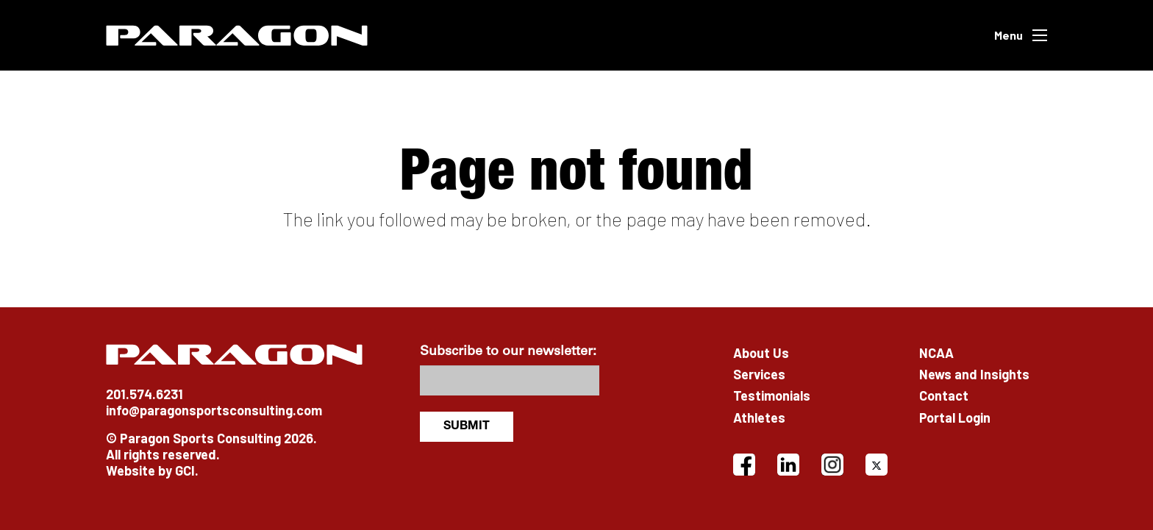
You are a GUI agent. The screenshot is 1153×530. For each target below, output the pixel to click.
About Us (761, 353)
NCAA (936, 353)
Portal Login (954, 417)
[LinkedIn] (788, 465)
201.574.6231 (144, 394)
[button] (1021, 35)
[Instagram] (832, 465)
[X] (876, 465)
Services (759, 374)
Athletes (759, 417)
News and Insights (974, 374)
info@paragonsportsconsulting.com (214, 410)
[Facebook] (744, 465)
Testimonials (771, 395)
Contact (943, 395)
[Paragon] (237, 35)
